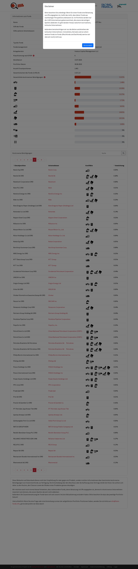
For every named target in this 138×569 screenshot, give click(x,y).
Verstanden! (87, 45)
